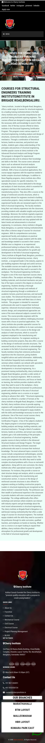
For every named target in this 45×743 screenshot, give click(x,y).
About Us (7, 608)
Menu (6, 34)
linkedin (36, 5)
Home (21, 70)
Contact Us (8, 616)
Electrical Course (10, 627)
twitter (12, 5)
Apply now (6, 9)
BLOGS (6, 635)
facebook (5, 5)
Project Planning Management (15, 631)
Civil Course (8, 623)
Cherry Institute (18, 740)
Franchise (7, 612)
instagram (20, 5)
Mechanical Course (11, 620)
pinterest (28, 5)
